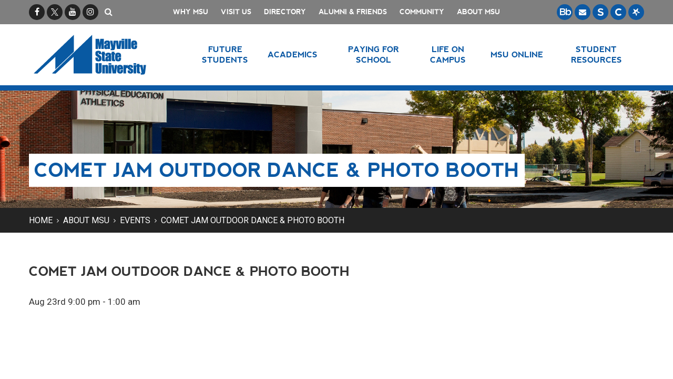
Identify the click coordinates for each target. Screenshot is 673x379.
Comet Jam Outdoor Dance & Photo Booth (252, 220)
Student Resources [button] (596, 54)
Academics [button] (293, 54)
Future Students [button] (225, 54)
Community (422, 12)
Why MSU (190, 12)
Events (135, 220)
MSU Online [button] (517, 54)
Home (41, 220)
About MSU (478, 12)
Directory (285, 12)
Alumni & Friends (353, 12)
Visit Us (236, 12)
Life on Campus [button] (448, 54)
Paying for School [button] (373, 54)
